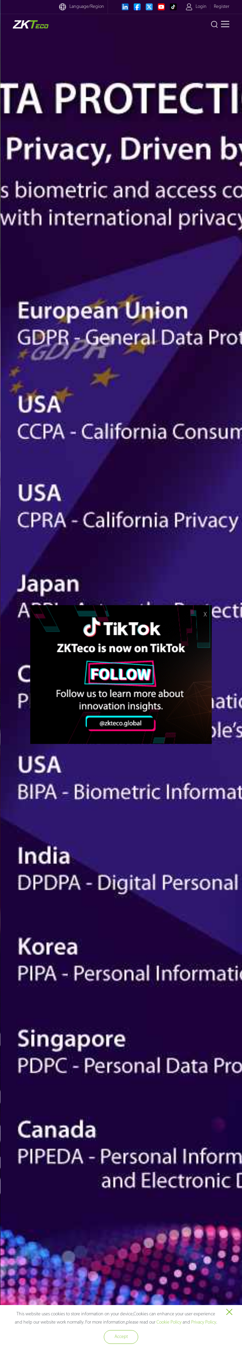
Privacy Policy (203, 1322)
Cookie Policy (169, 1322)
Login (201, 6)
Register (221, 6)
